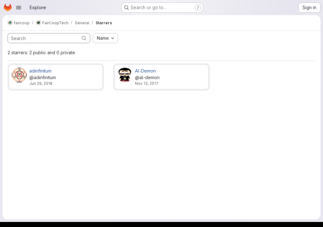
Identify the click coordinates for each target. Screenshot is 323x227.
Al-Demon (145, 70)
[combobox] (105, 38)
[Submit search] (84, 38)
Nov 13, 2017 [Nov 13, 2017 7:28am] (146, 83)
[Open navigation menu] (19, 8)
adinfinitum (40, 70)
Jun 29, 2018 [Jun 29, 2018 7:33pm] (40, 83)
